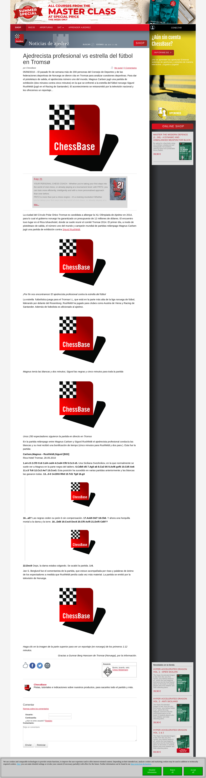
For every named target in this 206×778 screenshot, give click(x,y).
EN (109, 45)
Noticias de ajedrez (49, 43)
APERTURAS (46, 27)
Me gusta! (118, 68)
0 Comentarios (130, 68)
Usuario (28, 715)
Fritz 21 (38, 179)
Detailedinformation (152, 771)
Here (19, 764)
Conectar (176, 28)
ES (113, 45)
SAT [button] (61, 27)
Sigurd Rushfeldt (71, 229)
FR (116, 45)
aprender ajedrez (79, 27)
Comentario (28, 723)
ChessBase (40, 684)
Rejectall (172, 771)
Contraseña (30, 718)
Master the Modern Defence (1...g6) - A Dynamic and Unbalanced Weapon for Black (172, 137)
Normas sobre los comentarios (36, 709)
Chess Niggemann (120, 670)
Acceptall (193, 771)
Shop (18, 27)
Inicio (31, 27)
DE (106, 45)
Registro (48, 721)
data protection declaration (141, 764)
